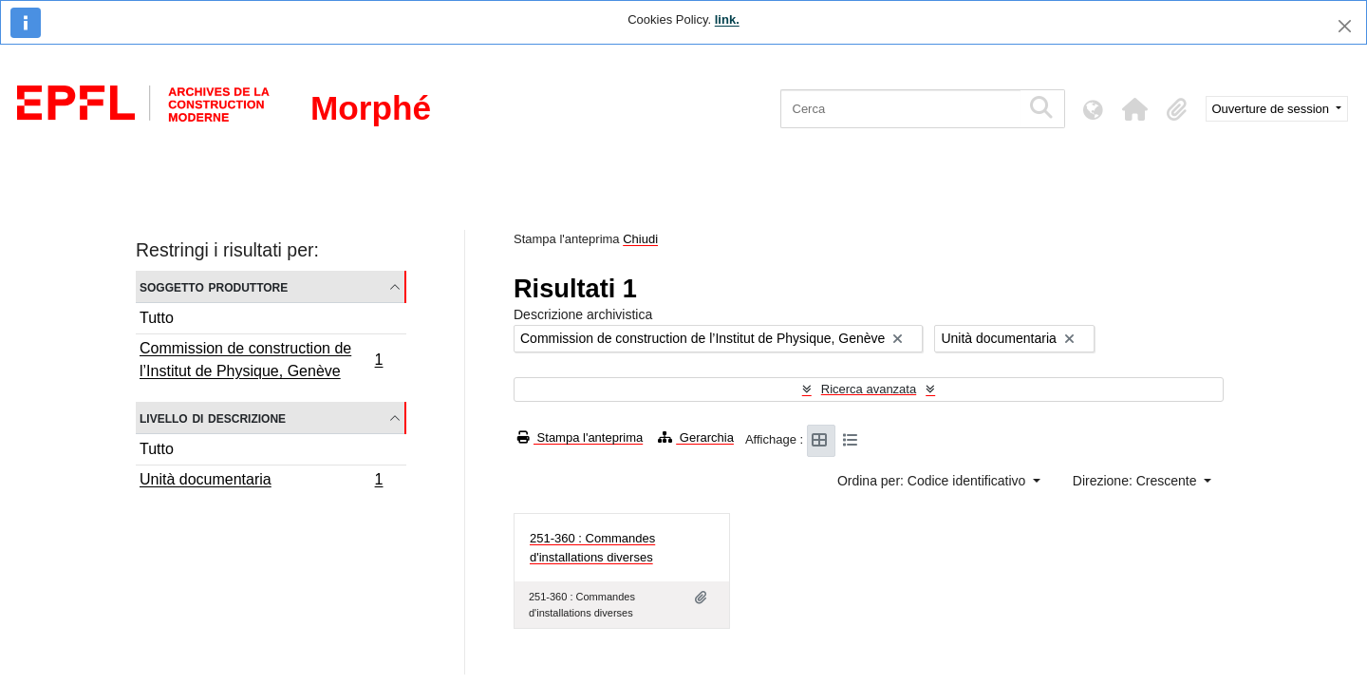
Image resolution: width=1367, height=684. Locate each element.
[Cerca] (900, 108)
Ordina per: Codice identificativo (933, 480)
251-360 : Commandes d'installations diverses (592, 547)
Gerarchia (696, 437)
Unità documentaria (261, 481)
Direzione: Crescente (1137, 480)
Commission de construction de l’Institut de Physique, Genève (261, 359)
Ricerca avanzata (868, 389)
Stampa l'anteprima (580, 437)
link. (727, 19)
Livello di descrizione (213, 417)
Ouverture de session (1272, 109)
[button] (1135, 109)
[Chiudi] (1344, 26)
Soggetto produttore (214, 286)
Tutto (157, 318)
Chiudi (640, 239)
